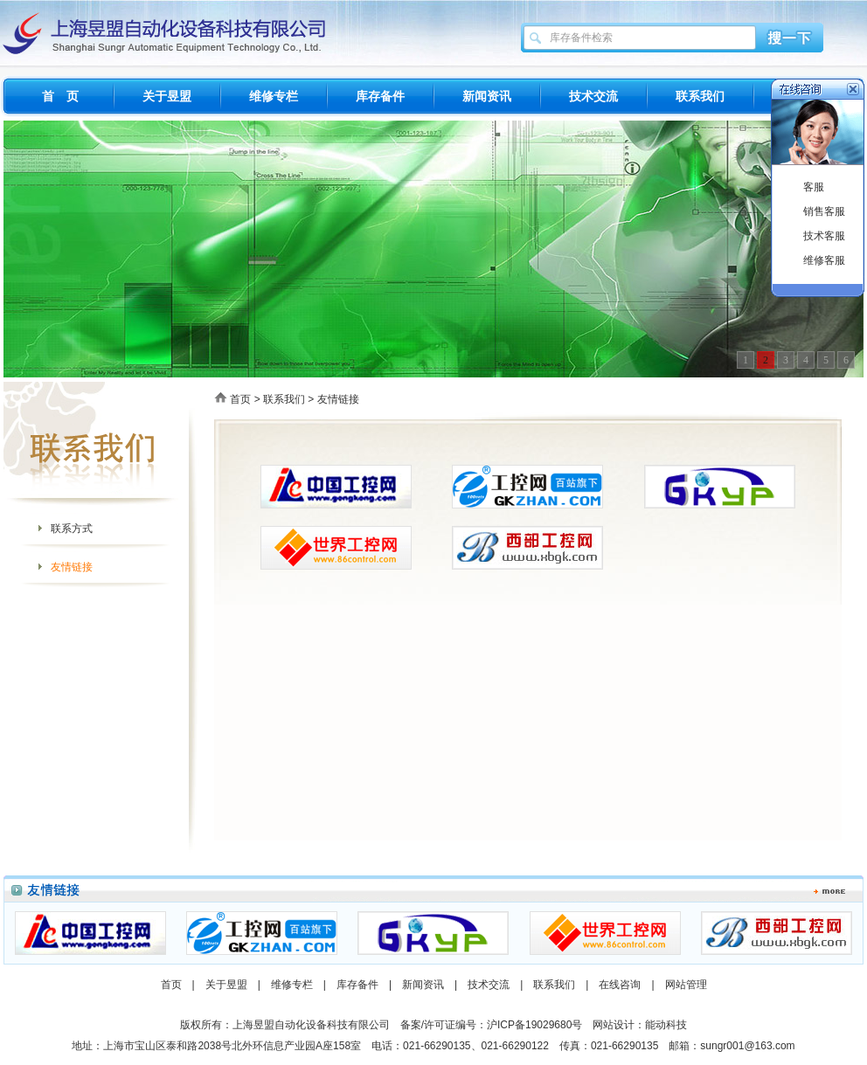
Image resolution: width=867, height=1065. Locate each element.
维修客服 (824, 260)
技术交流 (593, 96)
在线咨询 (620, 985)
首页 (240, 399)
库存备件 (380, 96)
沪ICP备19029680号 (534, 1025)
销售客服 (824, 211)
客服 (813, 187)
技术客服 (824, 236)
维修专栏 (273, 96)
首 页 (60, 96)
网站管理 (686, 985)
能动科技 (666, 1025)
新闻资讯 (486, 96)
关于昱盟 (166, 96)
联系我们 (700, 96)
